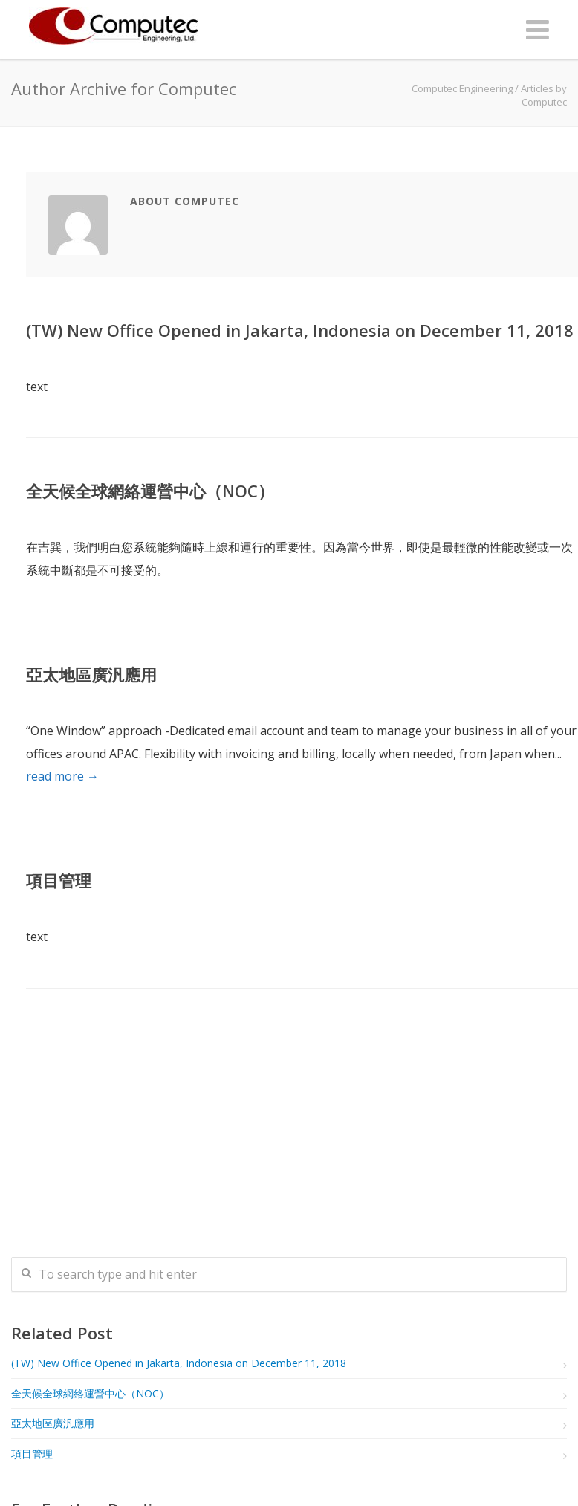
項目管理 (58, 880)
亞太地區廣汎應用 (91, 674)
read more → (62, 776)
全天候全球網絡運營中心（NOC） (150, 490)
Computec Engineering (462, 88)
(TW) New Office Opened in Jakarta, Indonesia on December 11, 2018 (300, 330)
